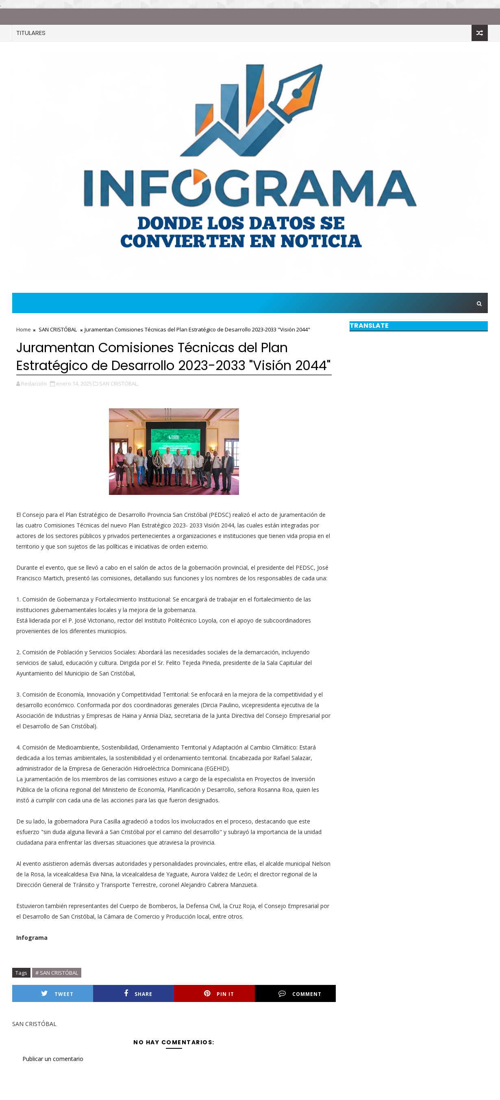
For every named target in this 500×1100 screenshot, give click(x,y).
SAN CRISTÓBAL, (119, 383)
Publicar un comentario (52, 1059)
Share (138, 994)
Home (23, 329)
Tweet (57, 994)
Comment (300, 994)
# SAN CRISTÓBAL (56, 972)
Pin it (219, 994)
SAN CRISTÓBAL (58, 329)
